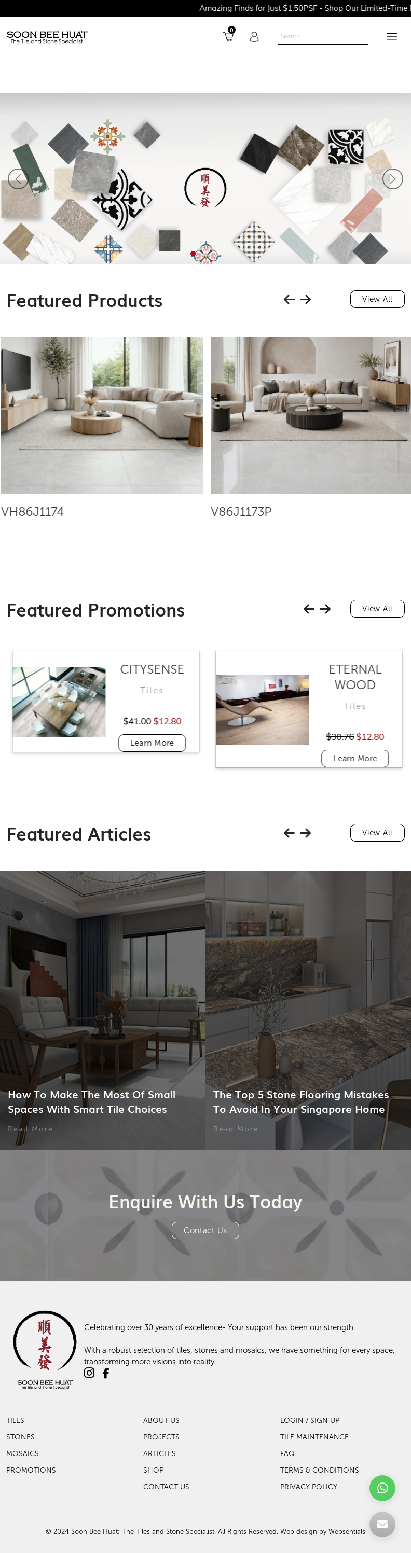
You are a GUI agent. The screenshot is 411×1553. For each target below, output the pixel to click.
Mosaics (22, 1453)
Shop (153, 1470)
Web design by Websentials (322, 1531)
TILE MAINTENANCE (314, 1437)
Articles (159, 1453)
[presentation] (289, 299)
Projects (161, 1437)
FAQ (287, 1453)
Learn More (169, 743)
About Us (161, 1420)
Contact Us (205, 1230)
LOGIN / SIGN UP (309, 1420)
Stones (20, 1437)
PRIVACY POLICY (308, 1486)
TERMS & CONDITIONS (319, 1470)
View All (377, 299)
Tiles (15, 1420)
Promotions (31, 1470)
